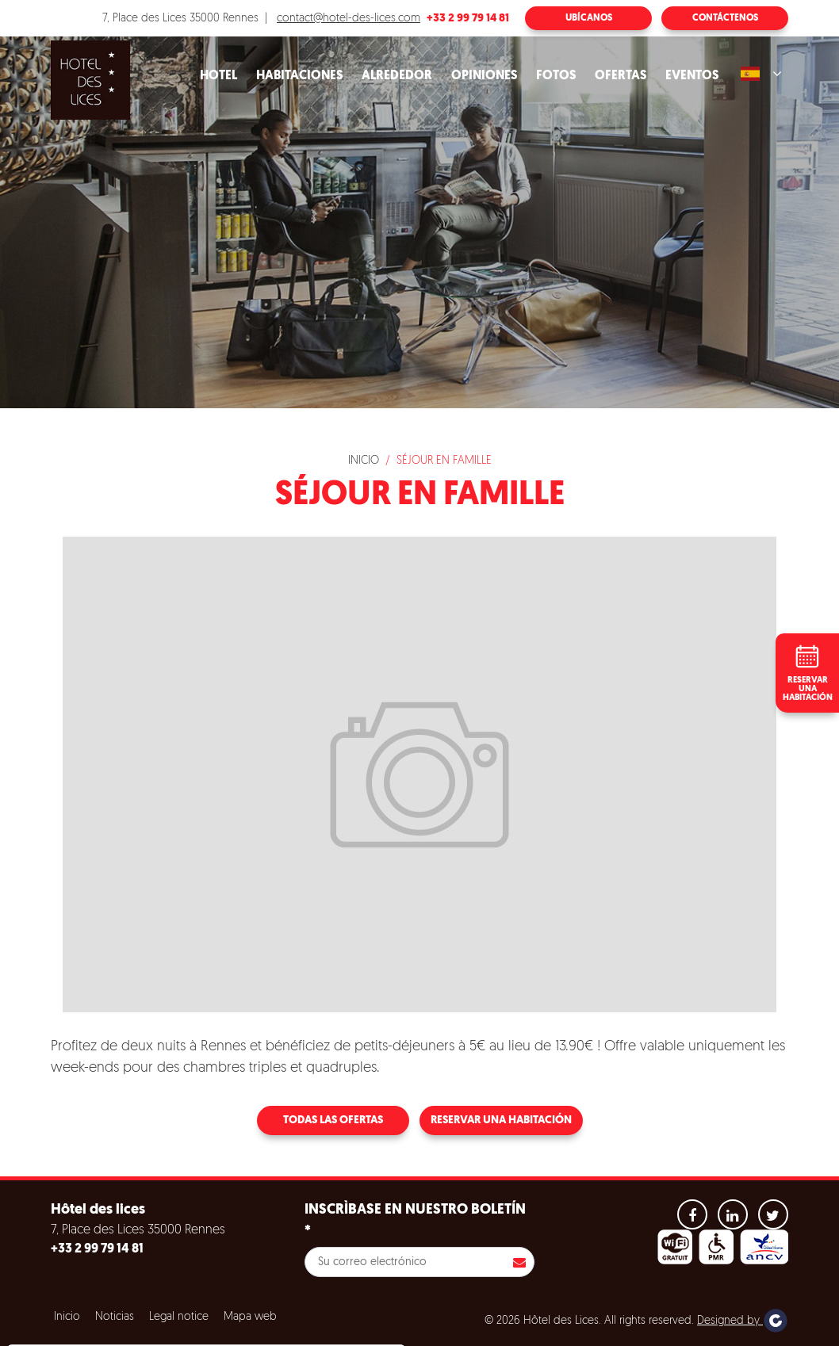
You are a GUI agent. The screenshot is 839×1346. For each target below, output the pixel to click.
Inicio (363, 461)
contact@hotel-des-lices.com (348, 19)
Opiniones (484, 76)
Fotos (556, 76)
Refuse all (230, 1329)
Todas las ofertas (333, 1120)
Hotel (218, 76)
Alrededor (397, 76)
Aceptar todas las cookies (112, 1329)
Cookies (50, 1290)
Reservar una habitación (501, 1120)
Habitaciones (299, 76)
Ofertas (620, 76)
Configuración (324, 1329)
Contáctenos (725, 18)
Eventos (691, 76)
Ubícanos (588, 18)
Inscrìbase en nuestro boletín (415, 1221)
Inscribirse (519, 1262)
